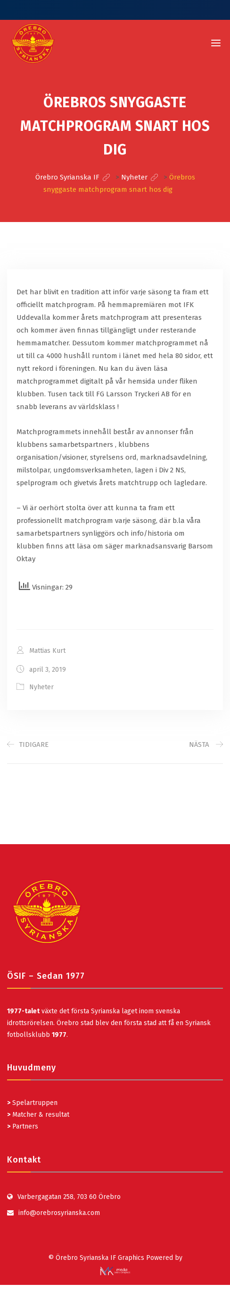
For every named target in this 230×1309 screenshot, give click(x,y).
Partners (22, 1126)
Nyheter (41, 687)
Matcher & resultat (38, 1115)
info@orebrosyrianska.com (59, 1213)
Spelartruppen (34, 1103)
